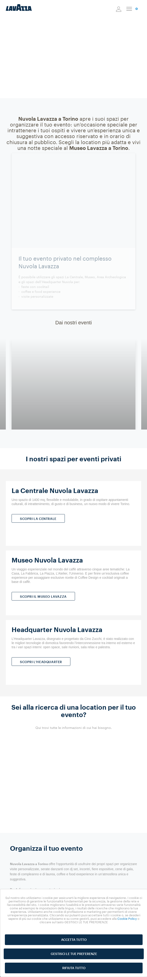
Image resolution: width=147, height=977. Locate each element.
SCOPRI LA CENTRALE (38, 519)
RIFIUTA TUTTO (73, 968)
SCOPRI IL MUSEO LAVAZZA (43, 596)
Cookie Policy (127, 918)
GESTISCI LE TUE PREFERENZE (74, 954)
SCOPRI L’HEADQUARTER (41, 662)
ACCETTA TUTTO (74, 940)
